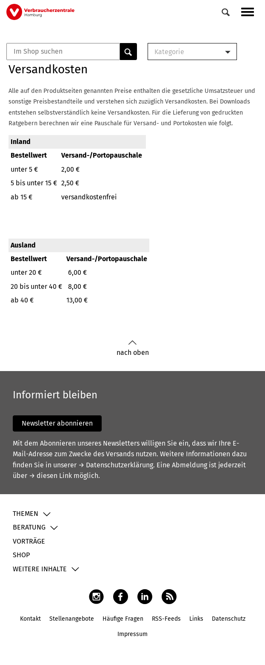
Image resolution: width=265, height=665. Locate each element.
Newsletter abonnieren (57, 423)
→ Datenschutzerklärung (115, 465)
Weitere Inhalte (40, 569)
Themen (25, 514)
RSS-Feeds (166, 618)
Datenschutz (228, 618)
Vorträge (29, 541)
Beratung (29, 527)
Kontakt (30, 618)
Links (196, 618)
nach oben (133, 348)
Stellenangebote (71, 618)
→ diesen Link (50, 476)
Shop (21, 555)
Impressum (132, 634)
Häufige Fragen (123, 618)
